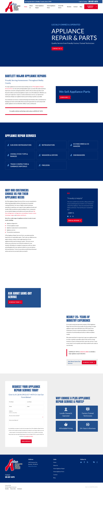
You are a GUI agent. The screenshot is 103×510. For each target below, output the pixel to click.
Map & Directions (32, 470)
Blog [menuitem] (81, 6)
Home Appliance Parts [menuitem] (51, 6)
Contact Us (57, 48)
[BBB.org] (97, 466)
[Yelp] (87, 466)
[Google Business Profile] (81, 466)
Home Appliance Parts (58, 476)
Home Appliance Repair (59, 473)
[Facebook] (84, 466)
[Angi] (90, 466)
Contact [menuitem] (75, 6)
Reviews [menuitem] (69, 6)
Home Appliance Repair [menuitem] (39, 6)
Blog (54, 482)
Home (54, 466)
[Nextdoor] (94, 466)
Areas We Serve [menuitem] (60, 6)
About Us (55, 470)
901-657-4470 (93, 1)
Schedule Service (92, 6)
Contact (55, 479)
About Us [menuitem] (31, 6)
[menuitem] (7, 493)
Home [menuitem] (25, 6)
